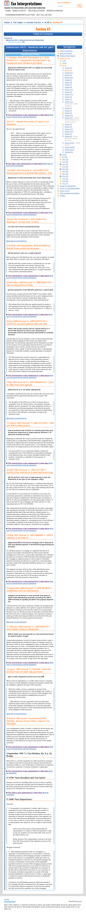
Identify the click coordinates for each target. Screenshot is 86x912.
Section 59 (68, 134)
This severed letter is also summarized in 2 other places (28, 115)
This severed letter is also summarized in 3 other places (28, 276)
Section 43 (57, 22)
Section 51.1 (69, 102)
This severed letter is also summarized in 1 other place (28, 213)
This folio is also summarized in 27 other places (25, 164)
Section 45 (68, 80)
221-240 (65, 179)
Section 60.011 (70, 147)
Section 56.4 (69, 131)
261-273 (65, 184)
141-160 (65, 169)
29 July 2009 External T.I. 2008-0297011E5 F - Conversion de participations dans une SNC (27, 322)
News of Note (19, 10)
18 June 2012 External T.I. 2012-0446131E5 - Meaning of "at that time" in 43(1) (26, 220)
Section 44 (68, 75)
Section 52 (68, 108)
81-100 (64, 157)
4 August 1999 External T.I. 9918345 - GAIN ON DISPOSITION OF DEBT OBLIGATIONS (28, 670)
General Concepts (66, 53)
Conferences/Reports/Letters (20, 15)
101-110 (65, 159)
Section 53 (68, 111)
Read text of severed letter (16, 241)
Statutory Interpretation (67, 56)
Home (8, 10)
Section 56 (68, 127)
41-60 (46, 22)
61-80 (64, 155)
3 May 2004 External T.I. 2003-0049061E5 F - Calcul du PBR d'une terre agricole (30, 383)
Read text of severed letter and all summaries (29, 116)
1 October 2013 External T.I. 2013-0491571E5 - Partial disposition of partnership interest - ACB (29, 171)
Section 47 (68, 85)
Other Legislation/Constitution (70, 193)
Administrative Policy (15, 42)
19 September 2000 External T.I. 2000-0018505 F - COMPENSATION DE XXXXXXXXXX (29, 589)
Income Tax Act (34, 22)
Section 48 (68, 87)
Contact (6, 899)
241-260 (65, 181)
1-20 (64, 61)
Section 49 (68, 92)
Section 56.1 (69, 129)
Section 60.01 (69, 143)
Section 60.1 (69, 152)
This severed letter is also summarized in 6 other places (28, 747)
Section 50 (68, 97)
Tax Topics (18, 22)
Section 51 (68, 99)
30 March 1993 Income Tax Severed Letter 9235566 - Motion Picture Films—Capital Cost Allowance (28, 721)
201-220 (65, 176)
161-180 (65, 171)
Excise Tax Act (64, 191)
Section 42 (68, 68)
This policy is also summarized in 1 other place (25, 793)
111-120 (65, 162)
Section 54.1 (69, 115)
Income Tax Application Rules (70, 188)
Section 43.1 (69, 73)
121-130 (65, 164)
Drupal (79, 901)
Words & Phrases (55, 10)
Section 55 (68, 124)
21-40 (64, 63)
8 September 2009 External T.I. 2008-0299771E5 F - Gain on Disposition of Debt (30, 283)
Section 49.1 (69, 94)
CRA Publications (36, 10)
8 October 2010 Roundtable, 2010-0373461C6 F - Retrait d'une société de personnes (29, 247)
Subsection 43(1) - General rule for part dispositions (25, 40)
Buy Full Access (44, 15)
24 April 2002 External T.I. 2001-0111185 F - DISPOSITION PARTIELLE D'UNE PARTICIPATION (29, 471)
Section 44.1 (69, 78)
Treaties (62, 196)
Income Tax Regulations (68, 186)
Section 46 (68, 82)
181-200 (65, 174)
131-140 (65, 167)
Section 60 (68, 136)
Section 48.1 (69, 90)
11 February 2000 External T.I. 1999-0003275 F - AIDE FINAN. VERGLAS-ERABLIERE (28, 628)
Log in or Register (63, 2)
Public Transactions (66, 51)
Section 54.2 (69, 118)
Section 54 (68, 113)
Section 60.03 (69, 150)
